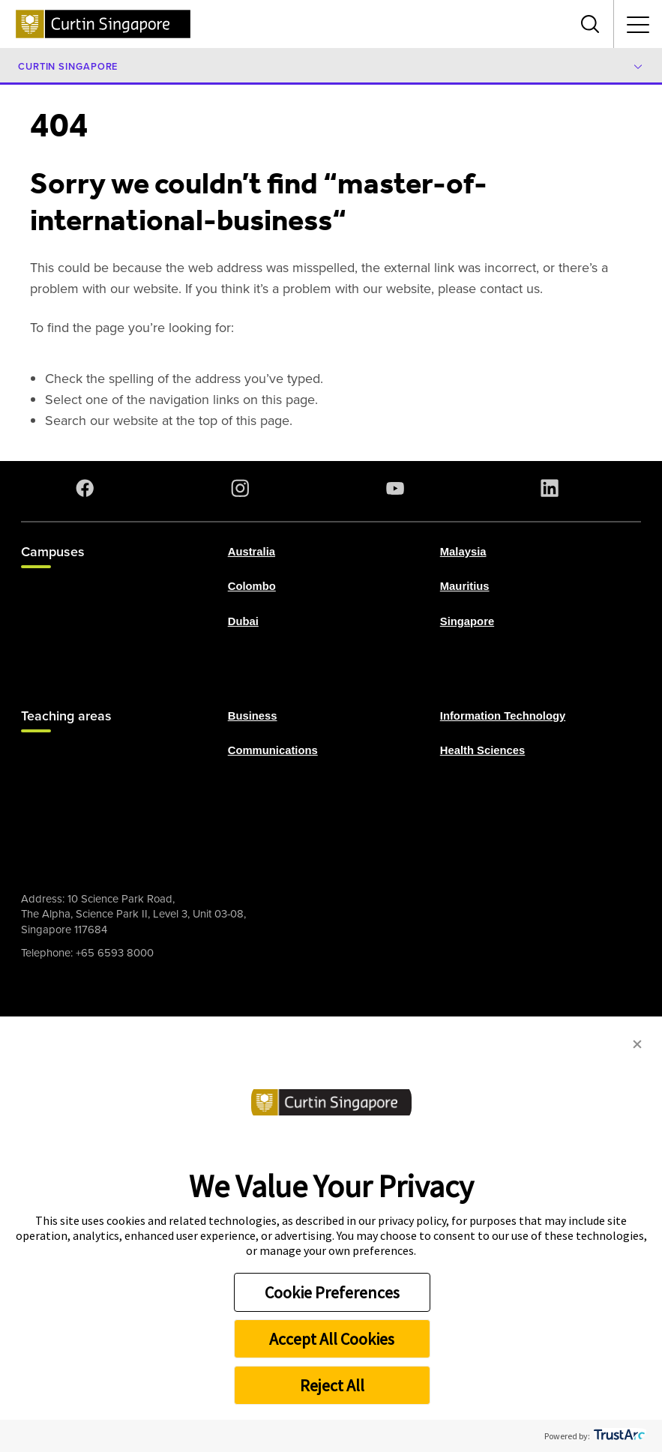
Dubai (243, 621)
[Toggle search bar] (590, 24)
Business (252, 716)
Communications (273, 750)
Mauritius (465, 586)
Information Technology (502, 716)
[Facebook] (88, 488)
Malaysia (463, 552)
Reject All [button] (332, 1385)
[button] (637, 1044)
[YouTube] (398, 488)
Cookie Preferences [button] (332, 1292)
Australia (251, 552)
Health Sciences (483, 750)
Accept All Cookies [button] (331, 1338)
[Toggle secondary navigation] (638, 24)
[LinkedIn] (553, 488)
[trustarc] (618, 1436)
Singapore (467, 621)
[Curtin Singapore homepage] (103, 24)
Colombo (252, 586)
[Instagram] (243, 488)
